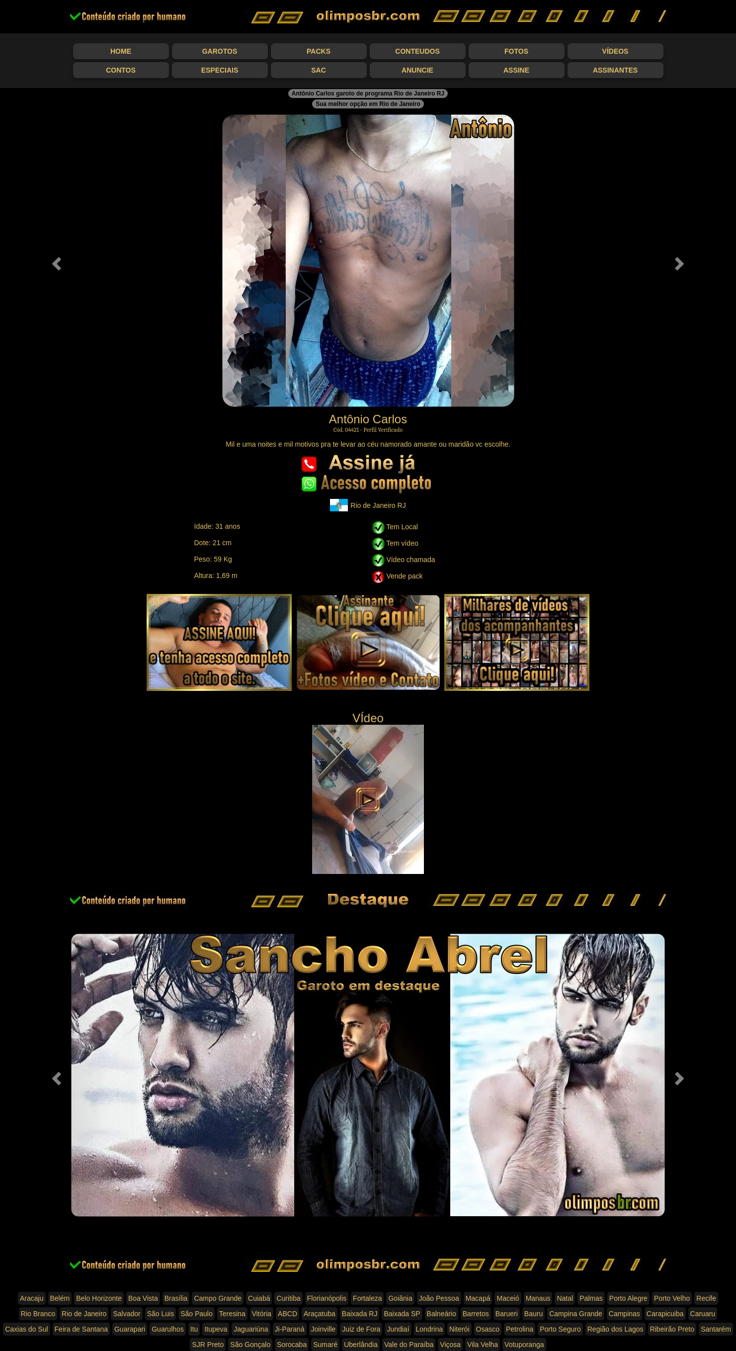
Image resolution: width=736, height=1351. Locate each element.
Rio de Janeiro (84, 1314)
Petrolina (519, 1329)
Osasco (487, 1329)
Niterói (459, 1329)
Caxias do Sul (26, 1329)
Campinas (624, 1314)
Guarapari (129, 1329)
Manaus (538, 1298)
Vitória (261, 1314)
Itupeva (215, 1329)
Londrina (429, 1329)
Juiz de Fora (361, 1329)
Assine (516, 70)
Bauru (533, 1314)
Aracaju (31, 1298)
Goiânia (400, 1298)
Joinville (323, 1329)
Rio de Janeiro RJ (368, 505)
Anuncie (417, 70)
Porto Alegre (628, 1298)
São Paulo (196, 1314)
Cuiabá (259, 1298)
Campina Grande (575, 1314)
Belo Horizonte (99, 1298)
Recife (706, 1298)
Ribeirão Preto (672, 1329)
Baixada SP (402, 1314)
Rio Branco (38, 1314)
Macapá (478, 1298)
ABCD (287, 1314)
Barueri (506, 1314)
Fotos (516, 51)
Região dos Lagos (615, 1329)
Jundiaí (398, 1329)
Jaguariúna (251, 1329)
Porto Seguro (560, 1329)
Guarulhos (168, 1329)
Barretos (476, 1314)
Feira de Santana (81, 1329)
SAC (318, 70)
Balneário (441, 1314)
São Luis (160, 1314)
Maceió (507, 1298)
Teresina (232, 1314)
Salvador (126, 1314)
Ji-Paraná (290, 1329)
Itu (194, 1329)
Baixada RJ (360, 1314)
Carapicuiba (665, 1314)
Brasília (176, 1298)
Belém (60, 1298)
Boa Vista (143, 1298)
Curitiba (288, 1298)
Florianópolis (326, 1298)
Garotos (220, 51)
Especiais (220, 70)
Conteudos (417, 51)
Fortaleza (367, 1298)
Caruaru (703, 1314)
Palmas (591, 1298)
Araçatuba (319, 1314)
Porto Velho (672, 1298)
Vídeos (615, 51)
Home (120, 51)
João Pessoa (439, 1298)
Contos (121, 70)
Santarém (716, 1329)
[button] (55, 260)
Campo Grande (218, 1298)
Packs (318, 51)
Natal (565, 1298)
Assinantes (615, 70)
